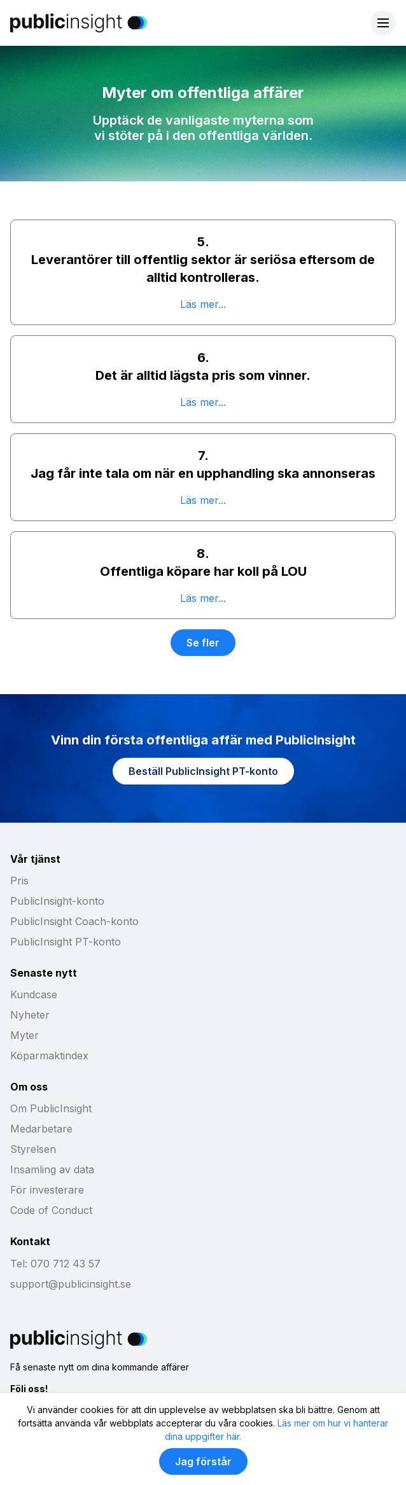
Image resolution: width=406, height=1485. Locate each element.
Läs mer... (203, 304)
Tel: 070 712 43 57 (55, 1263)
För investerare (47, 1189)
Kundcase (33, 994)
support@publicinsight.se (70, 1284)
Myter (24, 1035)
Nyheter (30, 1014)
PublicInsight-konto (57, 901)
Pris (19, 880)
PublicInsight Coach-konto (74, 921)
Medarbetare (41, 1128)
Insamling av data (52, 1169)
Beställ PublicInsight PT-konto (203, 771)
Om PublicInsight (51, 1108)
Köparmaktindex (49, 1055)
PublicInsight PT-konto (65, 941)
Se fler (203, 642)
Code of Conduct (51, 1210)
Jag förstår (203, 1461)
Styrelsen (33, 1149)
